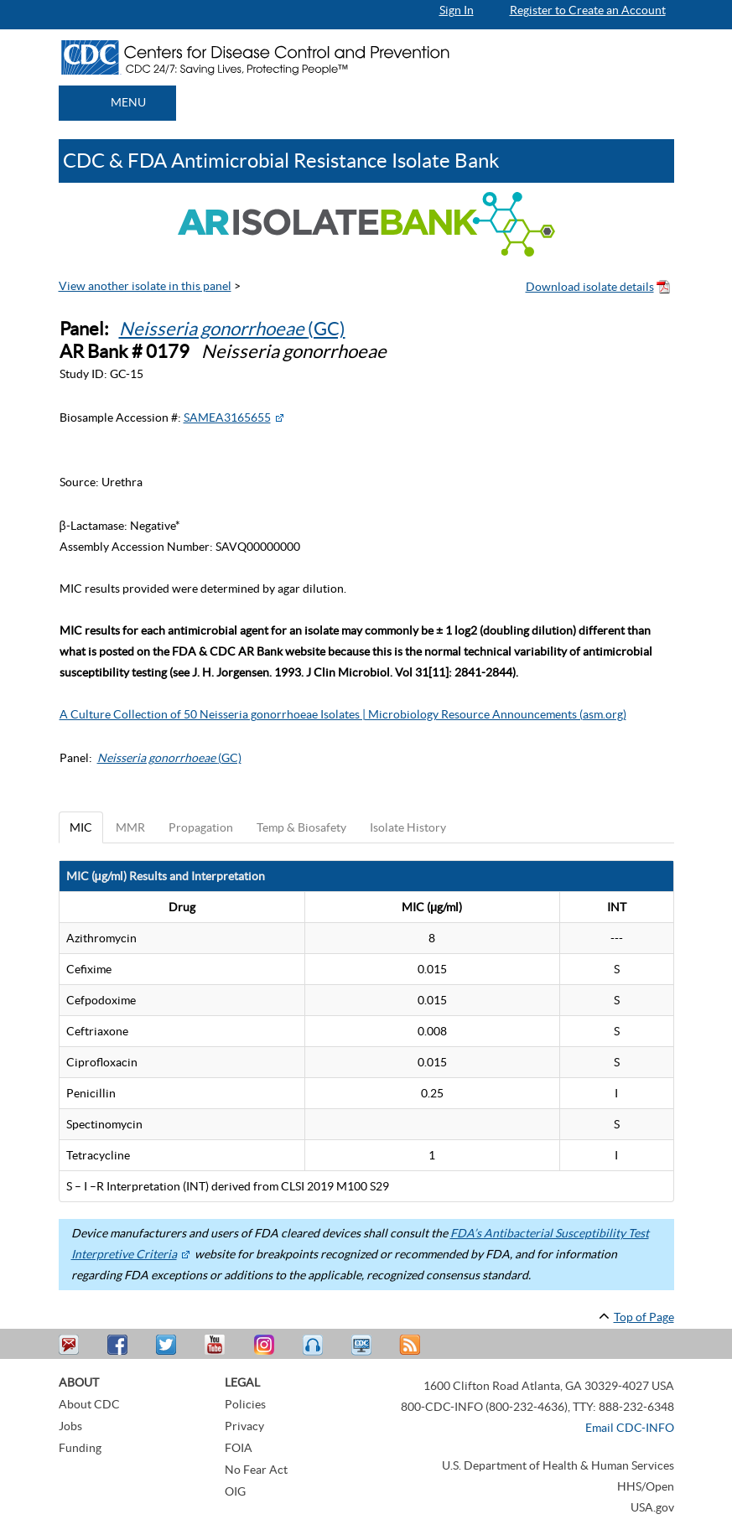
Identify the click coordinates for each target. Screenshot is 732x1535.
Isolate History (408, 827)
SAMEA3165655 (227, 417)
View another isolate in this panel (145, 286)
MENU (128, 102)
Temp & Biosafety (301, 827)
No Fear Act (256, 1469)
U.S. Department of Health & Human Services (558, 1465)
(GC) (232, 329)
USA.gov (652, 1507)
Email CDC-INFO (629, 1427)
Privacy (244, 1426)
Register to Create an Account (588, 10)
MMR (130, 827)
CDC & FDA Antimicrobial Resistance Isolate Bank (281, 160)
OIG (235, 1491)
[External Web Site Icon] (279, 417)
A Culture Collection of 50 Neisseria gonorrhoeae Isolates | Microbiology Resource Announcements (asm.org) (343, 714)
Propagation (201, 827)
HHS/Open (645, 1486)
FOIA (238, 1448)
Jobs (70, 1426)
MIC (81, 827)
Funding (80, 1448)
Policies (245, 1404)
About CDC (89, 1404)
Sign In (456, 10)
